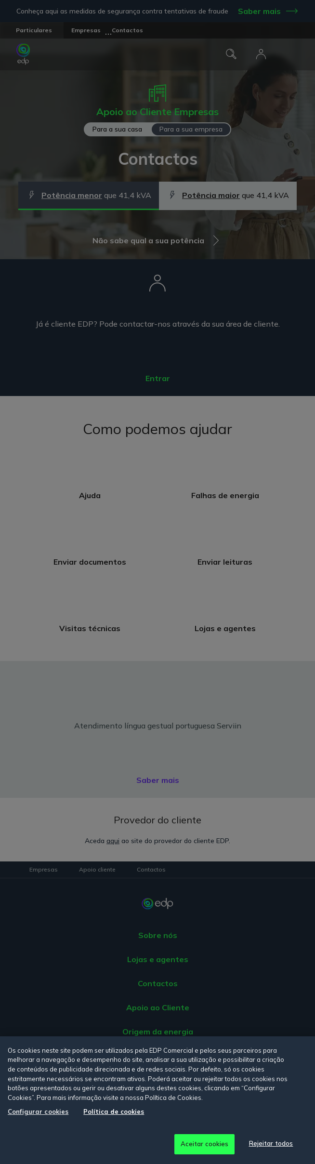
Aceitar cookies (205, 1144)
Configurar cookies (38, 1111)
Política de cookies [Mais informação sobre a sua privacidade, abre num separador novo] (113, 1111)
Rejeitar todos (271, 1143)
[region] (157, 1100)
